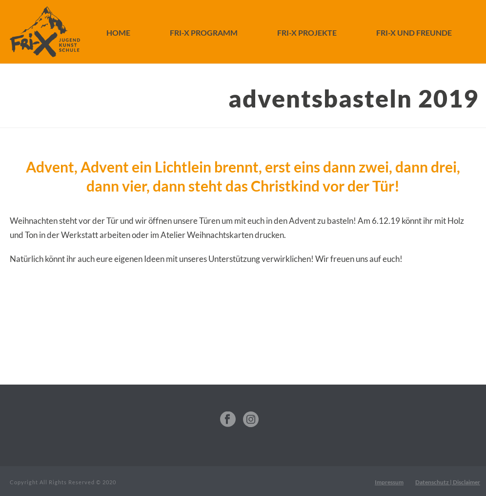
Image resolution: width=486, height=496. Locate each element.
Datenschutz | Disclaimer (447, 482)
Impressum (389, 482)
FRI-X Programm (204, 32)
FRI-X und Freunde (414, 32)
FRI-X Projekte (307, 32)
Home (118, 32)
